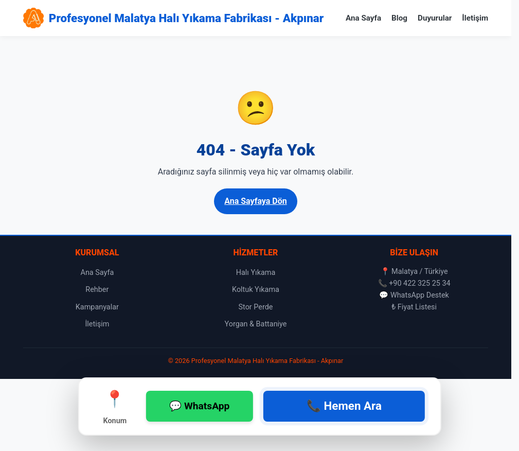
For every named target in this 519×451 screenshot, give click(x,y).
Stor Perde (256, 307)
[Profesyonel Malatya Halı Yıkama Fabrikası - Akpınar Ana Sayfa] (173, 18)
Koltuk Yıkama (255, 289)
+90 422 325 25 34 (420, 283)
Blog (399, 18)
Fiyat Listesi (417, 307)
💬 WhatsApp (199, 406)
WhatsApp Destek (419, 295)
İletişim (475, 18)
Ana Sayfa (363, 18)
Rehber (97, 289)
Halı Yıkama (256, 272)
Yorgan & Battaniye (256, 324)
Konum (115, 405)
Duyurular (435, 18)
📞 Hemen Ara (344, 405)
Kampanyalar (97, 307)
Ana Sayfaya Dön (255, 201)
